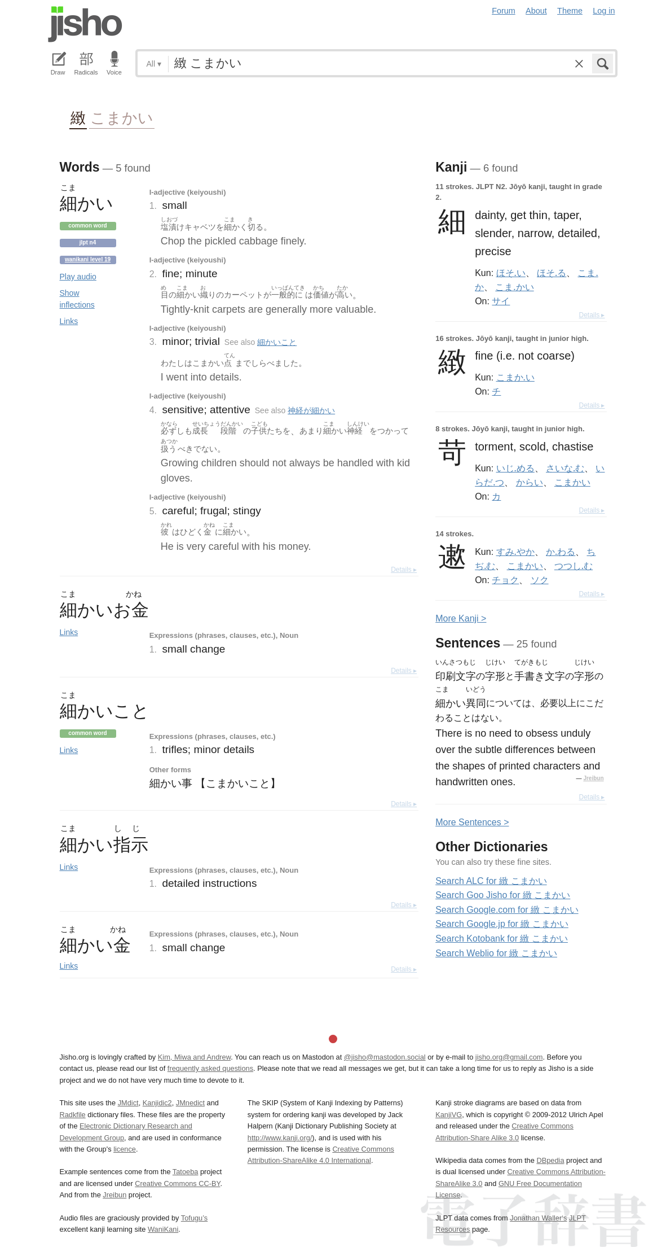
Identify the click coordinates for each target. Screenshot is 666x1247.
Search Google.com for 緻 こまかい (506, 910)
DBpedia (550, 1160)
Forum (503, 10)
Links (69, 321)
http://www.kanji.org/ (280, 1138)
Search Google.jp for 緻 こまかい (501, 924)
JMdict (128, 1103)
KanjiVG (448, 1114)
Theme (570, 10)
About (536, 10)
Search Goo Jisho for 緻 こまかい (502, 895)
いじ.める (515, 468)
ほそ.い (511, 272)
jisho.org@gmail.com (509, 1057)
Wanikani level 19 (88, 259)
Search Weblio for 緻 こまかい (496, 953)
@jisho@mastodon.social (385, 1057)
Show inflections (77, 298)
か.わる (560, 551)
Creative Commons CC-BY (177, 1183)
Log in (604, 10)
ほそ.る (551, 272)
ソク (540, 580)
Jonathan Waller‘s (538, 1218)
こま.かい (514, 287)
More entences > (472, 822)
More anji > (460, 618)
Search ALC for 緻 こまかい (490, 881)
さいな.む (565, 468)
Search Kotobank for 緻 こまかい (501, 938)
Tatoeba (186, 1171)
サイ (501, 301)
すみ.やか (515, 551)
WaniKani (163, 1229)
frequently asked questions (210, 1068)
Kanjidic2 (157, 1103)
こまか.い (515, 377)
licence (124, 1149)
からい (529, 482)
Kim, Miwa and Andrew (194, 1057)
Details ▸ (404, 570)
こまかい (121, 117)
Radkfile (73, 1114)
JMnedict (190, 1103)
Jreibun (593, 778)
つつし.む (573, 565)
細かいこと (277, 342)
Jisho (85, 24)
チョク (505, 580)
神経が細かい (311, 410)
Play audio (78, 276)
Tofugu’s (194, 1218)
